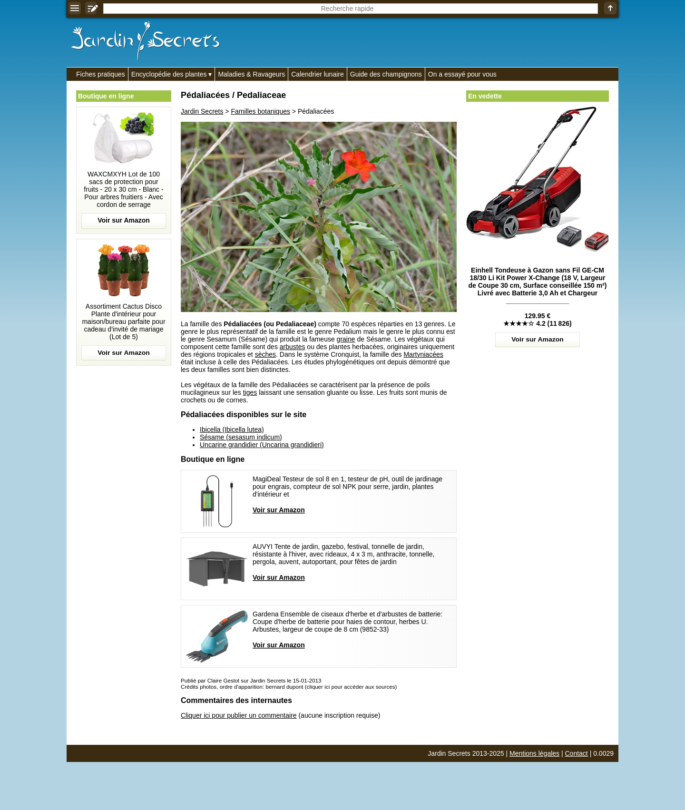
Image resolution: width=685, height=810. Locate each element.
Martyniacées (423, 354)
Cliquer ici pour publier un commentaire (239, 715)
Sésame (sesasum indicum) (241, 437)
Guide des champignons (386, 74)
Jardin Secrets (202, 111)
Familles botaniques (260, 111)
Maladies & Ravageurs (251, 74)
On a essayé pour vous (462, 74)
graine (346, 339)
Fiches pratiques (100, 74)
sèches (265, 354)
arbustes (292, 347)
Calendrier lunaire (317, 74)
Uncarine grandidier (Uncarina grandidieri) (262, 445)
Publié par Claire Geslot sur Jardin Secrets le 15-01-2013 (251, 680)
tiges (250, 392)
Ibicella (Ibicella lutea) (232, 429)
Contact (576, 753)
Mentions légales (534, 753)
